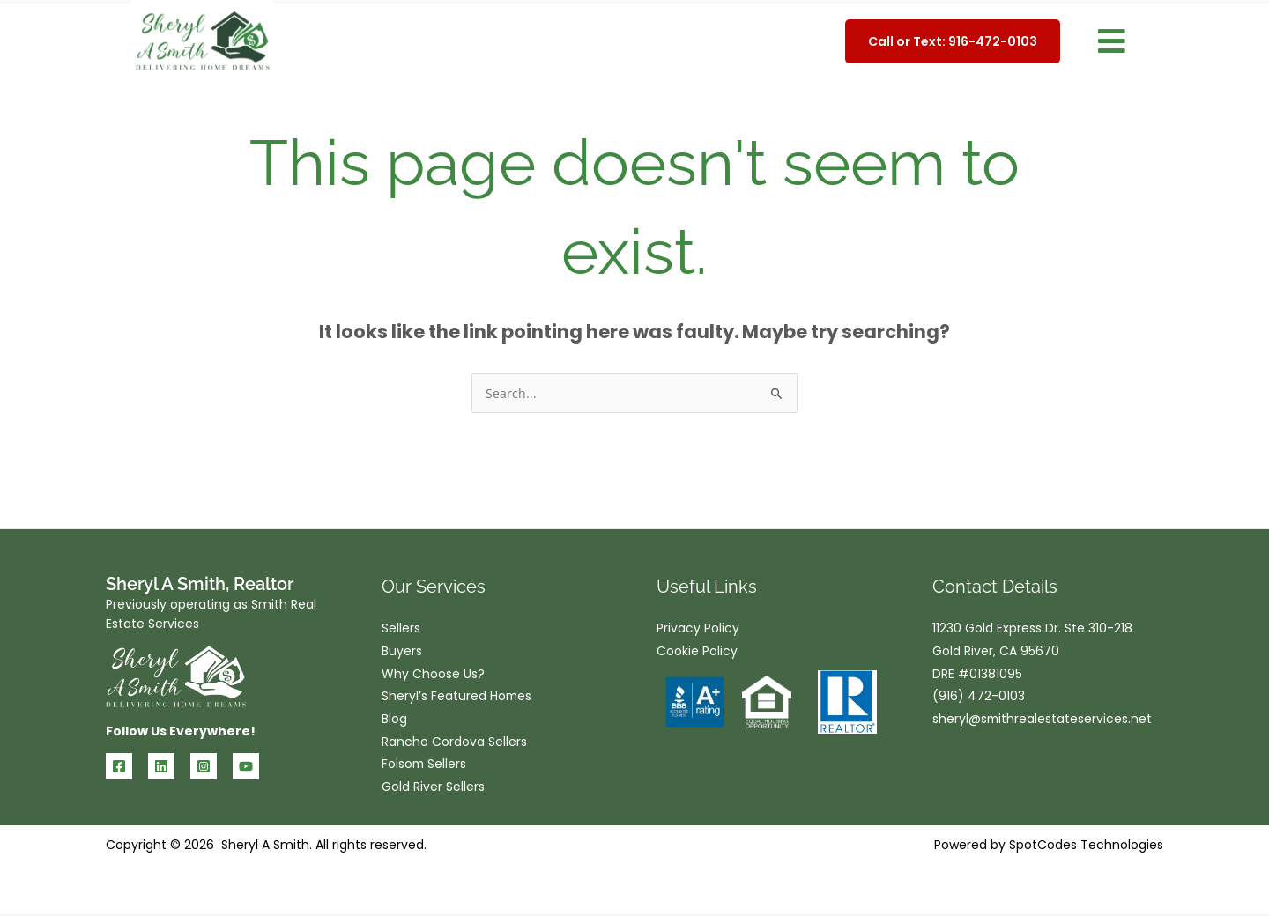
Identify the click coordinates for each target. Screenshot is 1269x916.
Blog (394, 720)
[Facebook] (119, 766)
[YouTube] (246, 766)
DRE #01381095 (977, 674)
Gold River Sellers (433, 789)
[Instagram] (203, 766)
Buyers (402, 652)
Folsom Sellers (425, 766)
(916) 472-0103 (978, 697)
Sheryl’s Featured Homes (457, 697)
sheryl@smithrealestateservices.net (1043, 720)
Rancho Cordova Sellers (454, 743)
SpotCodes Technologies (1086, 846)
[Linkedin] (161, 766)
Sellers (401, 629)
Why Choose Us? (433, 674)
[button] (1111, 42)
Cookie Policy (697, 652)
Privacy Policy (698, 629)
